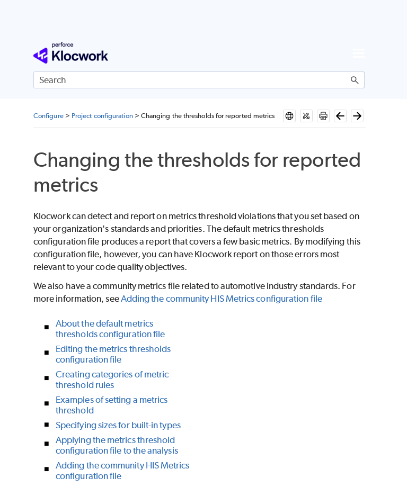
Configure (48, 116)
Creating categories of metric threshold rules (112, 379)
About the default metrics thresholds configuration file (110, 328)
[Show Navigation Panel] (358, 53)
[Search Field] (199, 79)
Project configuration (102, 116)
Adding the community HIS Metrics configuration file (221, 298)
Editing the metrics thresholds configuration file (113, 354)
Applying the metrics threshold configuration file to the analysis (117, 445)
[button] (355, 79)
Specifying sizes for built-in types (118, 425)
